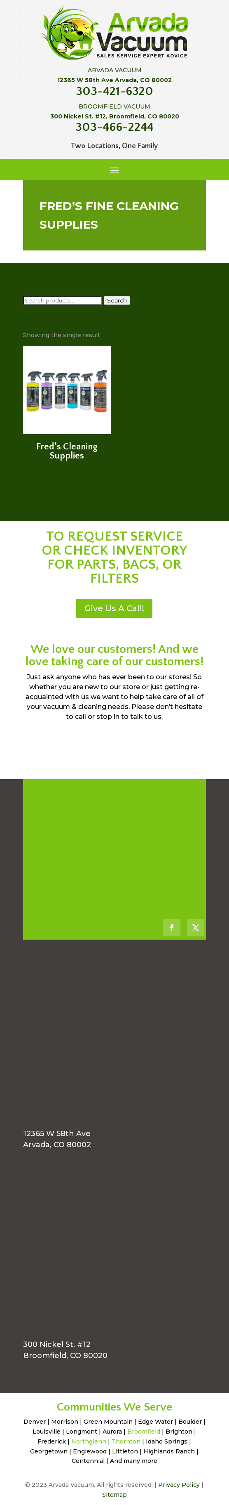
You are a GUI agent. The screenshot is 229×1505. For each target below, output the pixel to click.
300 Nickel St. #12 (57, 1344)
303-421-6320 (114, 91)
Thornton (126, 1441)
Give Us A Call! (114, 608)
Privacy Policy (179, 1484)
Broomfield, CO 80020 (65, 1355)
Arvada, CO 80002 (57, 1144)
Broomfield (143, 1431)
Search (117, 300)
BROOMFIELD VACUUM (114, 106)
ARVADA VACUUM (115, 70)
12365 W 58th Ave (57, 1133)
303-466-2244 (114, 127)
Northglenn (88, 1441)
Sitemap (114, 1494)
